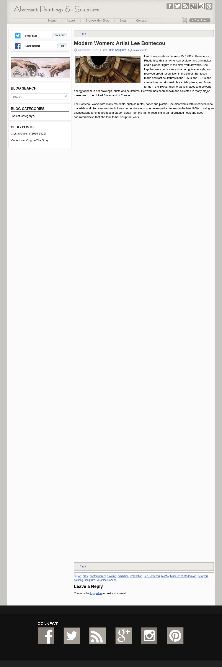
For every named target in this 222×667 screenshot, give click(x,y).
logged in (96, 593)
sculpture (90, 580)
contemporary (97, 576)
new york (203, 576)
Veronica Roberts (106, 580)
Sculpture (120, 50)
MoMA (165, 576)
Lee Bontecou (152, 576)
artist (85, 576)
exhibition (123, 576)
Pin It (83, 33)
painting (78, 580)
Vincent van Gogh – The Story (30, 140)
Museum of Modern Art (183, 576)
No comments (139, 50)
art (79, 576)
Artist (110, 50)
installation (136, 576)
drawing (111, 576)
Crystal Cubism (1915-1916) (28, 133)
